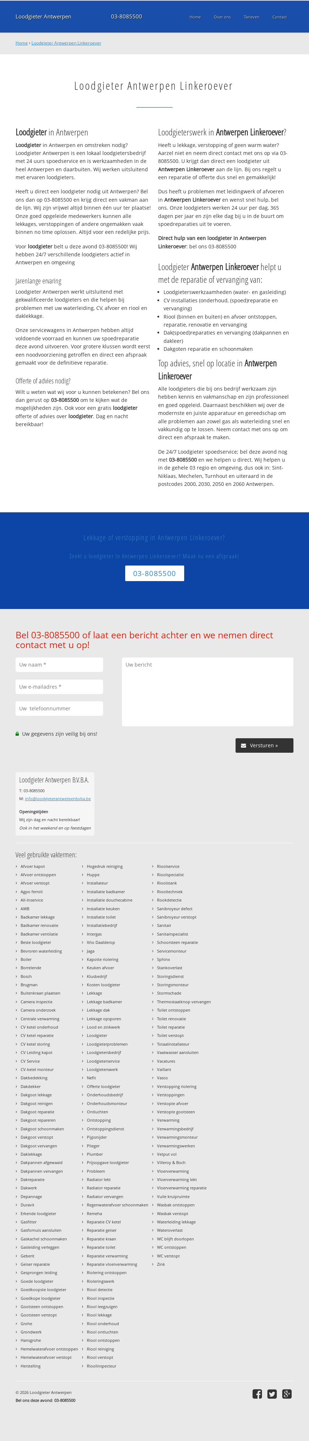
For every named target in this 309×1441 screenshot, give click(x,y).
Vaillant (164, 1069)
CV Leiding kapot (36, 1052)
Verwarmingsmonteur (177, 1137)
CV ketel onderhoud (39, 1027)
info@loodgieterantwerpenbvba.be (58, 798)
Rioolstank (167, 883)
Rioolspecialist (170, 874)
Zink (161, 1264)
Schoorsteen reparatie (177, 942)
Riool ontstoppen (103, 1340)
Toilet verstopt (170, 1035)
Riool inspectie (100, 1298)
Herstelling (31, 1366)
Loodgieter (97, 1035)
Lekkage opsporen (104, 1018)
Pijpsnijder (97, 1137)
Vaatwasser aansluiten (178, 1052)
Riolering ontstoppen (107, 1272)
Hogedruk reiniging (105, 866)
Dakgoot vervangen (39, 1145)
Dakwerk (29, 1187)
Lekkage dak (98, 1010)
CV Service (30, 1061)
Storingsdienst (170, 976)
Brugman (29, 984)
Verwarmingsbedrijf (175, 1128)
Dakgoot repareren (38, 1120)
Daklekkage (31, 1154)
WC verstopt (168, 1256)
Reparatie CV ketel (104, 1221)
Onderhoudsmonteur (107, 1103)
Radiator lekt (99, 1179)
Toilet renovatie (171, 1018)
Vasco (162, 1077)
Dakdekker (31, 1086)
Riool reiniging (100, 1349)
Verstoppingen (171, 1094)
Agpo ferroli (32, 891)
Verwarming (168, 1120)
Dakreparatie (33, 1179)
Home (22, 43)
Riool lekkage (99, 1315)
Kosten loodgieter (103, 984)
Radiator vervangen (105, 1196)
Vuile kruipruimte (173, 1196)
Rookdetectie (169, 900)
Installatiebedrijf (102, 925)
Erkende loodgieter (38, 1213)
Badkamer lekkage (38, 917)
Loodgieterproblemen (107, 1044)
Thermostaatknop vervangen (184, 1001)
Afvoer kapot (33, 866)
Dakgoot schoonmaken (42, 1128)
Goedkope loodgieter (40, 1298)
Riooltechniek (170, 891)
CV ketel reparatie (37, 1035)
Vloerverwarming (173, 1171)
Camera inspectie (36, 1001)
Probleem (96, 1171)
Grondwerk (31, 1332)
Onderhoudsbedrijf (105, 1094)
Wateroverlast (170, 1230)
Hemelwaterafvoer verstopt (46, 1357)
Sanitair (164, 925)
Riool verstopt (100, 1357)
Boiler (26, 959)
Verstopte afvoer (172, 1103)
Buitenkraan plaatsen (40, 993)
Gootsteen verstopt (39, 1315)
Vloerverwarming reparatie (182, 1187)
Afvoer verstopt (35, 883)
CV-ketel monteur (37, 1069)
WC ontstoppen (171, 1247)
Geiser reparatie (35, 1264)
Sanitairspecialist (172, 934)
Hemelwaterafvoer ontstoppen (49, 1349)
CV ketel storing (35, 1044)
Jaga (90, 951)
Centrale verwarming (40, 1018)
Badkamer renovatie (39, 925)
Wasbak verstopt (172, 1213)
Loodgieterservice (103, 1061)
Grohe (26, 1323)
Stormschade (169, 993)
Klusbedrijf (97, 976)
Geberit (27, 1256)
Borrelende (31, 967)
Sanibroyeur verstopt (176, 917)
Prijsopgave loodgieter (108, 1162)
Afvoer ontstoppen (38, 874)
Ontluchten (97, 1111)
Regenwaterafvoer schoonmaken (117, 1204)
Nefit (91, 1077)
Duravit (27, 1204)
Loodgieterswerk (102, 1069)
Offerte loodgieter (103, 1086)
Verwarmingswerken (176, 1145)
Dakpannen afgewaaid (42, 1162)
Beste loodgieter (36, 942)
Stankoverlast (169, 967)
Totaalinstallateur (173, 1044)
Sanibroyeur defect (174, 908)
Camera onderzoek (38, 1010)
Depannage (31, 1196)
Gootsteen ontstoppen (42, 1306)
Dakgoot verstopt (37, 1137)
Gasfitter (29, 1221)
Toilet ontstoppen (173, 1010)
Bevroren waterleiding (41, 951)
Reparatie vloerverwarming (112, 1264)
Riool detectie (100, 1289)
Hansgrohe (31, 1340)
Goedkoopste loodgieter (43, 1289)
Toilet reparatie (171, 1027)
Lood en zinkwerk (103, 1027)
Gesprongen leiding (39, 1272)
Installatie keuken (103, 908)
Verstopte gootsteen (176, 1111)
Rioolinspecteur (101, 1366)
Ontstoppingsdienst (105, 1128)
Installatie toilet (101, 917)
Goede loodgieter (37, 1281)
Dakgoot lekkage (36, 1094)
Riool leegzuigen (102, 1306)
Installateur (97, 883)
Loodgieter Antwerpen (43, 16)
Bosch (26, 976)
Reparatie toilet (101, 1247)
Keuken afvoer (100, 967)
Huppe (93, 874)
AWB (25, 908)
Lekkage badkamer (104, 1001)
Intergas (94, 934)
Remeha (94, 1213)
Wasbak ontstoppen (176, 1204)
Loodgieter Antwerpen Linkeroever (66, 43)
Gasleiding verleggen (40, 1247)
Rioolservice (168, 866)
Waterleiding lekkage (176, 1221)
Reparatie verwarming (107, 1256)
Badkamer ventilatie (39, 934)
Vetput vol (167, 1154)
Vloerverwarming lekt (177, 1179)
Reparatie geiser (102, 1230)
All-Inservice (32, 900)
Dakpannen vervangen (42, 1171)
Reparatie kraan (101, 1239)
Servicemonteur (171, 951)
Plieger (93, 1145)
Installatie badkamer (106, 891)
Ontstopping (99, 1120)
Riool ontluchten (102, 1332)
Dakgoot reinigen (37, 1103)
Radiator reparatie (103, 1187)
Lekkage (94, 993)
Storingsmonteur (173, 984)
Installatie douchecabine (109, 900)
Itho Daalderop (101, 942)
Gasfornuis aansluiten (41, 1230)
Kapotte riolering (102, 959)
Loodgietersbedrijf (104, 1052)
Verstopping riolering (176, 1086)
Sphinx (163, 959)
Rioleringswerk (100, 1281)
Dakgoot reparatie (37, 1111)
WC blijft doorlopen (175, 1239)
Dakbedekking (34, 1077)
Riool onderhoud (103, 1323)
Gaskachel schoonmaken (44, 1239)
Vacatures (166, 1061)
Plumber (95, 1154)
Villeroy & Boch (171, 1162)
